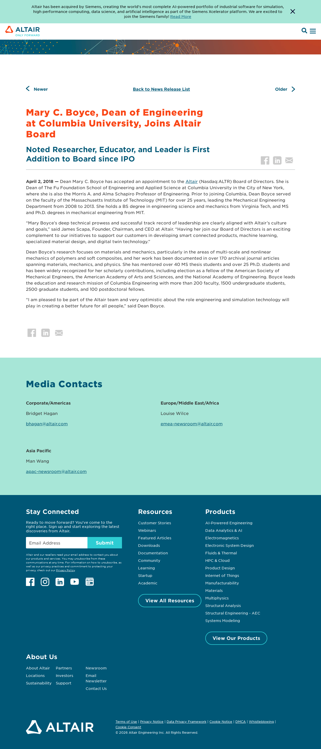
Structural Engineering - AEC (232, 613)
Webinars (147, 530)
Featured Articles (154, 537)
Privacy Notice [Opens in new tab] (151, 721)
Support (63, 683)
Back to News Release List (161, 89)
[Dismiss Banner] (292, 11)
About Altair (38, 668)
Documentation (153, 552)
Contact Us (96, 688)
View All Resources (169, 600)
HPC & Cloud (217, 560)
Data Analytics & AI (223, 530)
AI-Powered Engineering (228, 522)
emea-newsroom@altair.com (192, 423)
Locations (35, 675)
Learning (146, 568)
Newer (41, 89)
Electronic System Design (229, 545)
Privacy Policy (65, 570)
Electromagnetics (222, 537)
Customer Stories (154, 522)
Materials (214, 590)
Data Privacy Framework (186, 721)
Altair (192, 181)
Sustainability (39, 683)
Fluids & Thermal (221, 552)
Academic (147, 583)
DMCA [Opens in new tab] (240, 721)
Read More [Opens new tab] (180, 16)
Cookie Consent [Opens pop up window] (128, 727)
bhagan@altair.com (47, 423)
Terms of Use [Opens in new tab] (126, 721)
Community (149, 560)
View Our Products (236, 638)
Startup (145, 575)
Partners (64, 668)
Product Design (220, 568)
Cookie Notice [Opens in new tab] (220, 721)
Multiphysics (217, 598)
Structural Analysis (223, 605)
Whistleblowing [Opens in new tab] (261, 721)
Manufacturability (222, 583)
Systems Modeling (222, 620)
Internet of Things (222, 575)
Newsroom (96, 668)
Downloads (149, 545)
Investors (64, 675)
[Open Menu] (312, 31)
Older (281, 89)
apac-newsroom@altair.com (56, 471)
